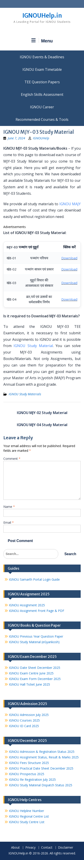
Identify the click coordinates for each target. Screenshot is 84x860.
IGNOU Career (42, 107)
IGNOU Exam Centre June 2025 (31, 673)
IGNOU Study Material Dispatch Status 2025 (40, 785)
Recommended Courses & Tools (42, 119)
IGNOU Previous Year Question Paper (36, 636)
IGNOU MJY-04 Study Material (42, 424)
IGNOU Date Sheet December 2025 (34, 667)
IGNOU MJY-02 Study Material (42, 412)
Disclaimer (65, 847)
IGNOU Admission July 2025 (29, 715)
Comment (11, 458)
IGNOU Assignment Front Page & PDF (36, 611)
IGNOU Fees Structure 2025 (29, 763)
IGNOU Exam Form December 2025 (35, 679)
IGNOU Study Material (33, 345)
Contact (46, 847)
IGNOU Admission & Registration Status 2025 (41, 751)
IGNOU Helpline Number (26, 811)
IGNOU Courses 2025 (24, 720)
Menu (42, 40)
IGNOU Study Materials (25, 394)
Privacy (30, 847)
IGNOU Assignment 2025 (27, 605)
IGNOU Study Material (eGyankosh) (34, 642)
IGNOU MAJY (70, 203)
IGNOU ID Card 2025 (24, 726)
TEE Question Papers (42, 82)
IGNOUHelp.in (42, 15)
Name (9, 506)
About (15, 847)
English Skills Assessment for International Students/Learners (42, 94)
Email (8, 522)
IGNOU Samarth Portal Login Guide (34, 579)
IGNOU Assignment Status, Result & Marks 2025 (44, 757)
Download (69, 258)
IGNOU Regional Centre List (29, 816)
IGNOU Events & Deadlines (42, 56)
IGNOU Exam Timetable (42, 69)
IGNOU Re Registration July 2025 (32, 779)
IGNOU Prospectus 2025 (26, 774)
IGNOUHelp (41, 138)
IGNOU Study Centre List (26, 822)
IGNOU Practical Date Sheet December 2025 (41, 768)
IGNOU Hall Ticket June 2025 (29, 684)
